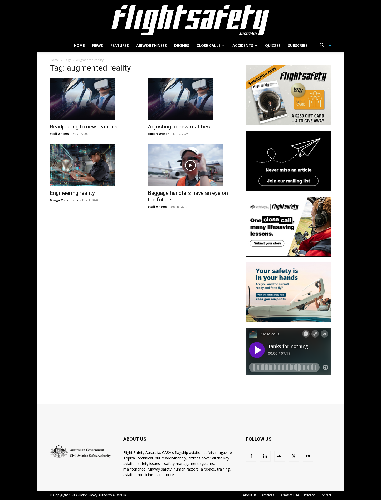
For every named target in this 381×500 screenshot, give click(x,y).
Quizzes (273, 45)
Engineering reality (72, 193)
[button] (323, 45)
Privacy (309, 495)
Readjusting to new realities (84, 126)
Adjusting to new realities (179, 126)
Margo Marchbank (64, 200)
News (97, 45)
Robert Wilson (158, 134)
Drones (181, 45)
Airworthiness (151, 45)
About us (249, 495)
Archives (267, 495)
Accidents (244, 45)
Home (79, 45)
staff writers (59, 134)
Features (119, 45)
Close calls (211, 45)
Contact (325, 495)
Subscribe (297, 45)
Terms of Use (289, 495)
